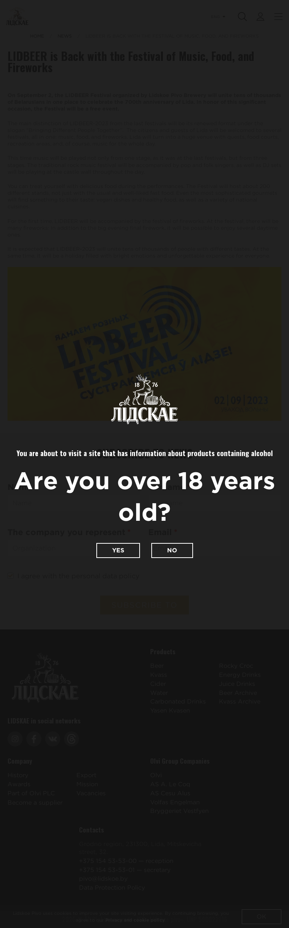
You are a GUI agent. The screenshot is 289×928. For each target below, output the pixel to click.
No (172, 550)
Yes (118, 550)
